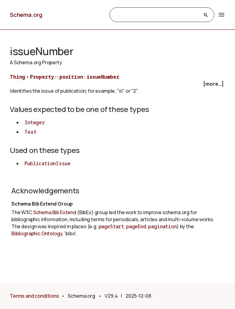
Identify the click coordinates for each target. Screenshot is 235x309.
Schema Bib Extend (54, 212)
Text (30, 131)
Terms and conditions (34, 295)
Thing (17, 76)
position (71, 76)
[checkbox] (117, 83)
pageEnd (136, 226)
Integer (34, 122)
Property (42, 76)
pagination (162, 226)
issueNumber (103, 76)
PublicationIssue (47, 163)
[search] (156, 15)
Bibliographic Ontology (36, 233)
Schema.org (26, 14)
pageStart (111, 226)
